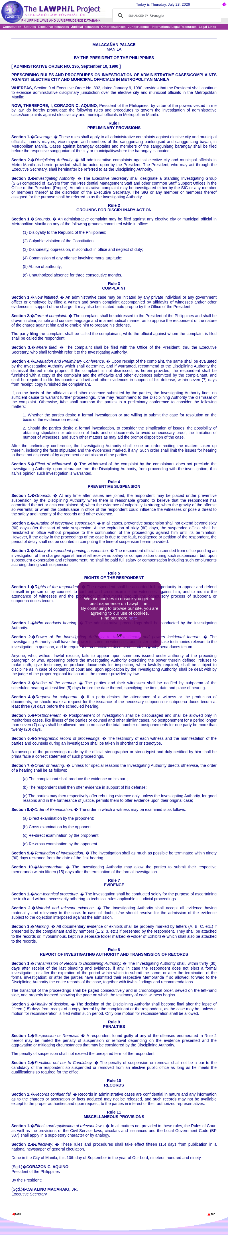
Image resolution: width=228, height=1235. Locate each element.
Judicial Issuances (85, 26)
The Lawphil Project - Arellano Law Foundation (40, 1206)
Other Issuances (113, 26)
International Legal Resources (174, 26)
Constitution (12, 26)
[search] (166, 15)
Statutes (30, 26)
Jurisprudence (139, 26)
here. (133, 618)
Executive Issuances (53, 26)
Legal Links (207, 26)
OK (119, 635)
